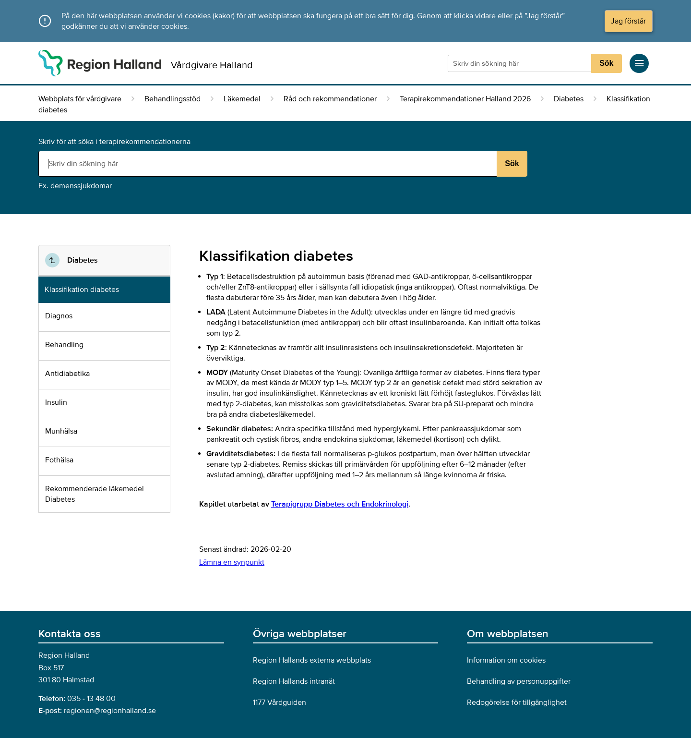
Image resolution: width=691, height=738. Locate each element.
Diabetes (569, 99)
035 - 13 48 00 (91, 698)
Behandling (64, 345)
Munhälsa (61, 431)
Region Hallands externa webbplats (312, 660)
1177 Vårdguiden (279, 702)
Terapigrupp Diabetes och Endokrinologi (339, 504)
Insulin (56, 402)
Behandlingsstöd (172, 99)
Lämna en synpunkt (231, 562)
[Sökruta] (521, 63)
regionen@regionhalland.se (110, 710)
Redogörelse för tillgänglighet (517, 702)
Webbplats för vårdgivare (79, 99)
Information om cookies (506, 660)
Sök (606, 63)
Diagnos (58, 316)
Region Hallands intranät (294, 681)
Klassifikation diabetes (82, 289)
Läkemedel (242, 99)
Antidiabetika (67, 373)
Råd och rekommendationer (330, 99)
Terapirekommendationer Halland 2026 (465, 99)
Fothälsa (59, 460)
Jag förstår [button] (628, 21)
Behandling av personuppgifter (519, 681)
